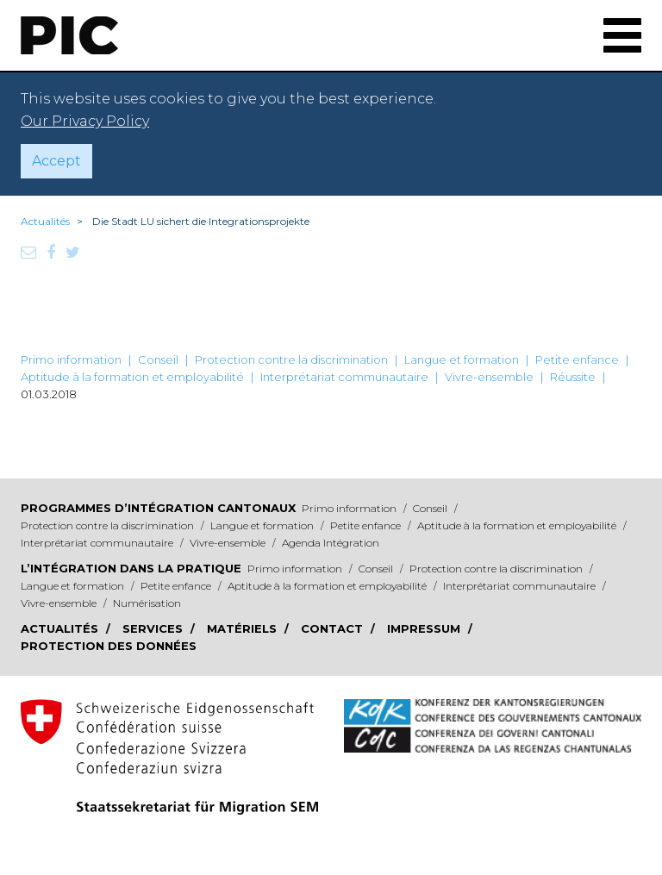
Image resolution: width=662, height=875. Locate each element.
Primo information (71, 359)
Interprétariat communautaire (344, 377)
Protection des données (109, 646)
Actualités (45, 221)
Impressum (425, 628)
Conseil (158, 359)
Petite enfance (577, 359)
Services (154, 628)
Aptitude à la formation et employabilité (132, 377)
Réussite (573, 377)
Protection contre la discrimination (291, 359)
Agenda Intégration (330, 542)
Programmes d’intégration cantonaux (158, 508)
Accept (56, 161)
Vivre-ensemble (489, 377)
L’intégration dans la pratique (131, 568)
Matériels (243, 628)
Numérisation (147, 603)
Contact (333, 628)
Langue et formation (461, 359)
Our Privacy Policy (85, 121)
